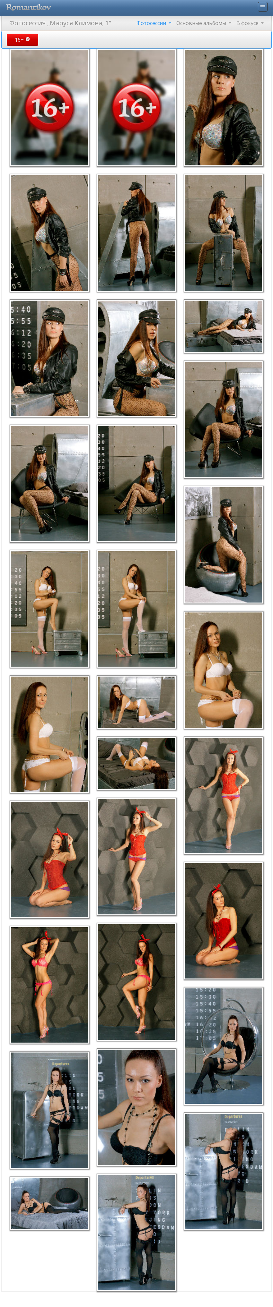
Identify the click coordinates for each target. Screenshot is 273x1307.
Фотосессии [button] (151, 23)
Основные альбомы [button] (201, 23)
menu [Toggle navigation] (263, 7)
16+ (22, 39)
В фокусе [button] (248, 23)
